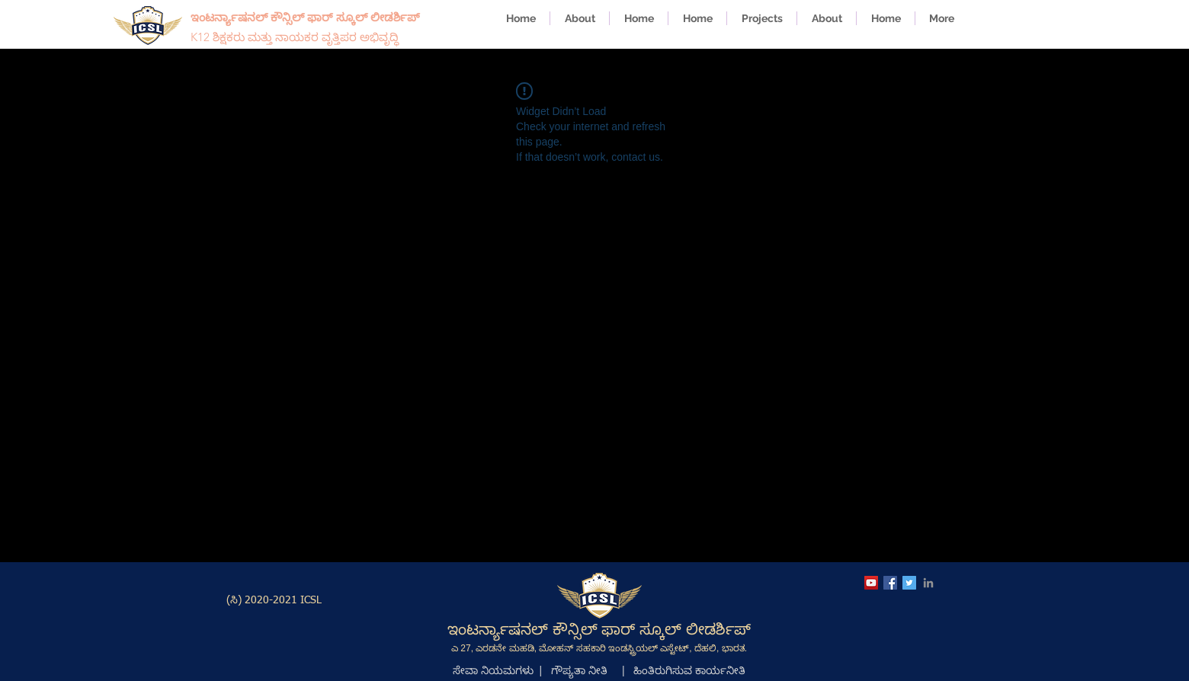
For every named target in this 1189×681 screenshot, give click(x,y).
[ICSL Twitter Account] (909, 583)
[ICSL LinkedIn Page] (928, 583)
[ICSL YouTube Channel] (871, 583)
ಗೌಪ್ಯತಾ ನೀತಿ (579, 670)
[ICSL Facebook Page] (890, 583)
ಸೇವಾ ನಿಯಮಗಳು (493, 670)
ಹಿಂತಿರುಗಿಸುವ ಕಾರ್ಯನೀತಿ (689, 670)
